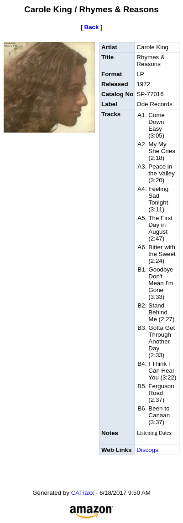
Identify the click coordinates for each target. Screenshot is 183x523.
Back (91, 27)
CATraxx (82, 492)
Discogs (147, 449)
